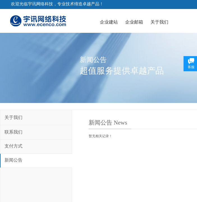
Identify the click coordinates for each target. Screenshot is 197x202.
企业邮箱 (134, 22)
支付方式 (13, 146)
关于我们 (159, 22)
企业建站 (109, 22)
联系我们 (13, 132)
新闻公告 (13, 160)
